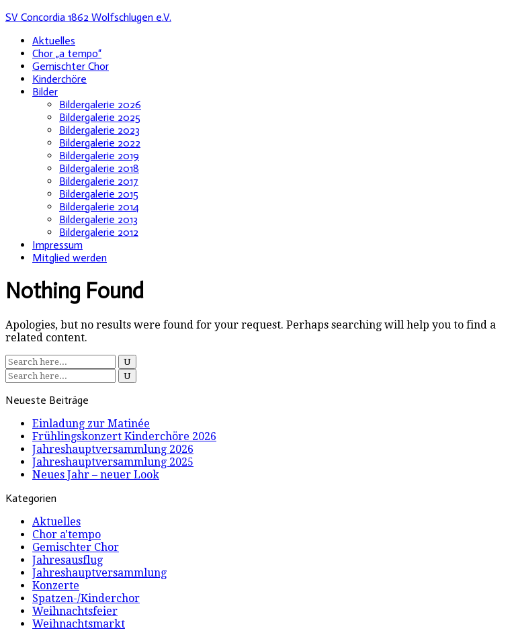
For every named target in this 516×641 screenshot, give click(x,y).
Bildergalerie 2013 (98, 219)
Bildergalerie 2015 (98, 193)
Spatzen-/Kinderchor (86, 598)
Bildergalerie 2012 (98, 232)
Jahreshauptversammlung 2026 (113, 449)
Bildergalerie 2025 (99, 117)
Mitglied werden (69, 257)
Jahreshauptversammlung (99, 572)
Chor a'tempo (66, 534)
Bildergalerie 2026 (100, 104)
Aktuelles (53, 40)
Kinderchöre (59, 79)
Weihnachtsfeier (75, 611)
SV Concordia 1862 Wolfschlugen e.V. (88, 17)
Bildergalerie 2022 (99, 142)
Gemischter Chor (70, 66)
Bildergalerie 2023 (99, 130)
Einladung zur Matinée (91, 423)
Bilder (45, 91)
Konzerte (55, 585)
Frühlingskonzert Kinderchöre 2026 (124, 436)
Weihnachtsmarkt (78, 623)
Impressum (57, 245)
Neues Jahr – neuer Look (95, 474)
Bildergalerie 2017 (98, 181)
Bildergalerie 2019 (99, 155)
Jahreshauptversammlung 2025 (113, 462)
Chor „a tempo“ (66, 53)
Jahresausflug (67, 560)
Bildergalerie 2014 (99, 206)
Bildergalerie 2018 (99, 168)
